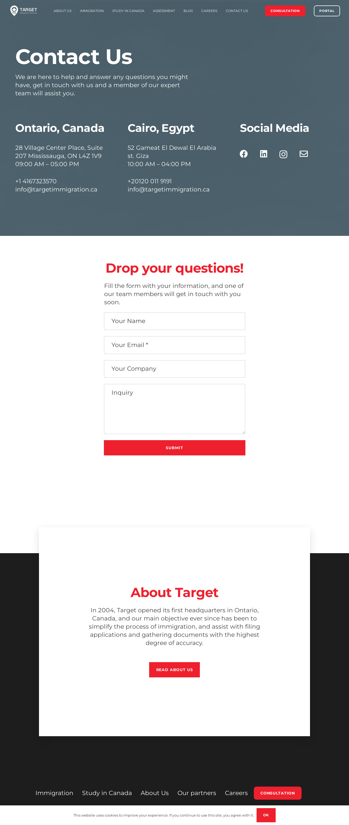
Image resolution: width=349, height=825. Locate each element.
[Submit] (174, 447)
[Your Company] (174, 369)
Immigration (54, 793)
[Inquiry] (174, 409)
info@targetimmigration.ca (56, 189)
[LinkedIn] (263, 154)
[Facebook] (244, 154)
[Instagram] (283, 154)
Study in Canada (107, 793)
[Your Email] (174, 345)
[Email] (304, 154)
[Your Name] (174, 321)
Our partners (196, 793)
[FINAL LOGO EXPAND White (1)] (23, 11)
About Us (155, 793)
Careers (236, 793)
